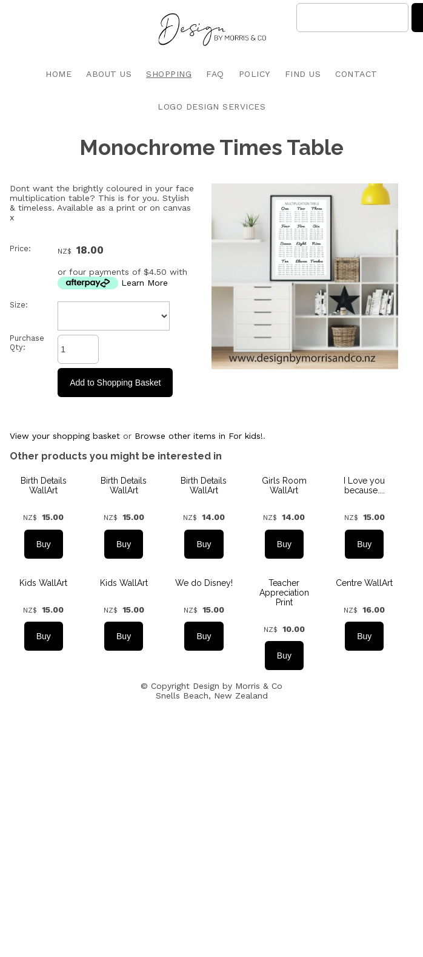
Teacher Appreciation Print (284, 592)
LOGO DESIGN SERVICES (211, 106)
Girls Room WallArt (284, 485)
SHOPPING (169, 74)
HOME (58, 74)
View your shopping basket (65, 436)
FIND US (303, 74)
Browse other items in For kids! (199, 436)
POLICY (254, 74)
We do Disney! (204, 583)
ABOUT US (109, 74)
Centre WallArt (364, 583)
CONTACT (356, 74)
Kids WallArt (43, 583)
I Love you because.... (364, 485)
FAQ (215, 74)
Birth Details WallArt (44, 485)
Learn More (144, 283)
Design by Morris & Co (237, 686)
